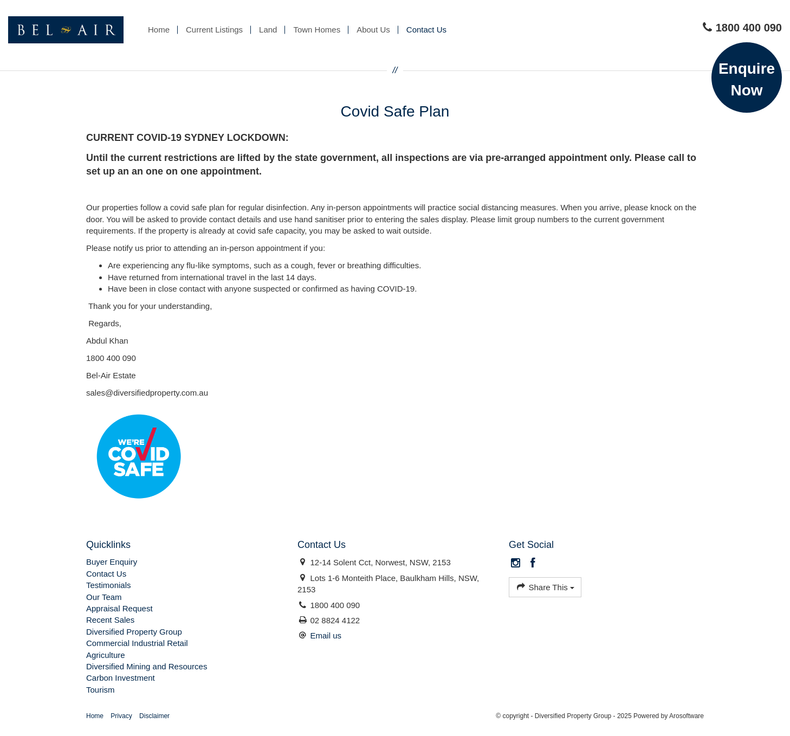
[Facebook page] (533, 564)
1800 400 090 (742, 28)
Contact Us (426, 29)
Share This (545, 586)
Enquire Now (746, 79)
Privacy (121, 716)
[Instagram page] (517, 564)
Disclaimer (154, 716)
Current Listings (214, 29)
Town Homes (316, 29)
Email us (325, 635)
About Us (373, 29)
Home (159, 29)
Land (268, 29)
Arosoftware (686, 716)
